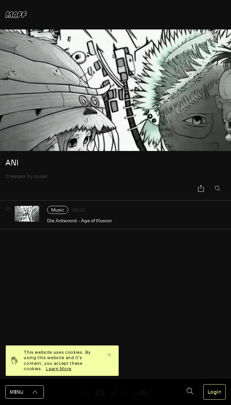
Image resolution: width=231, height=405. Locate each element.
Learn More (59, 369)
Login (214, 392)
